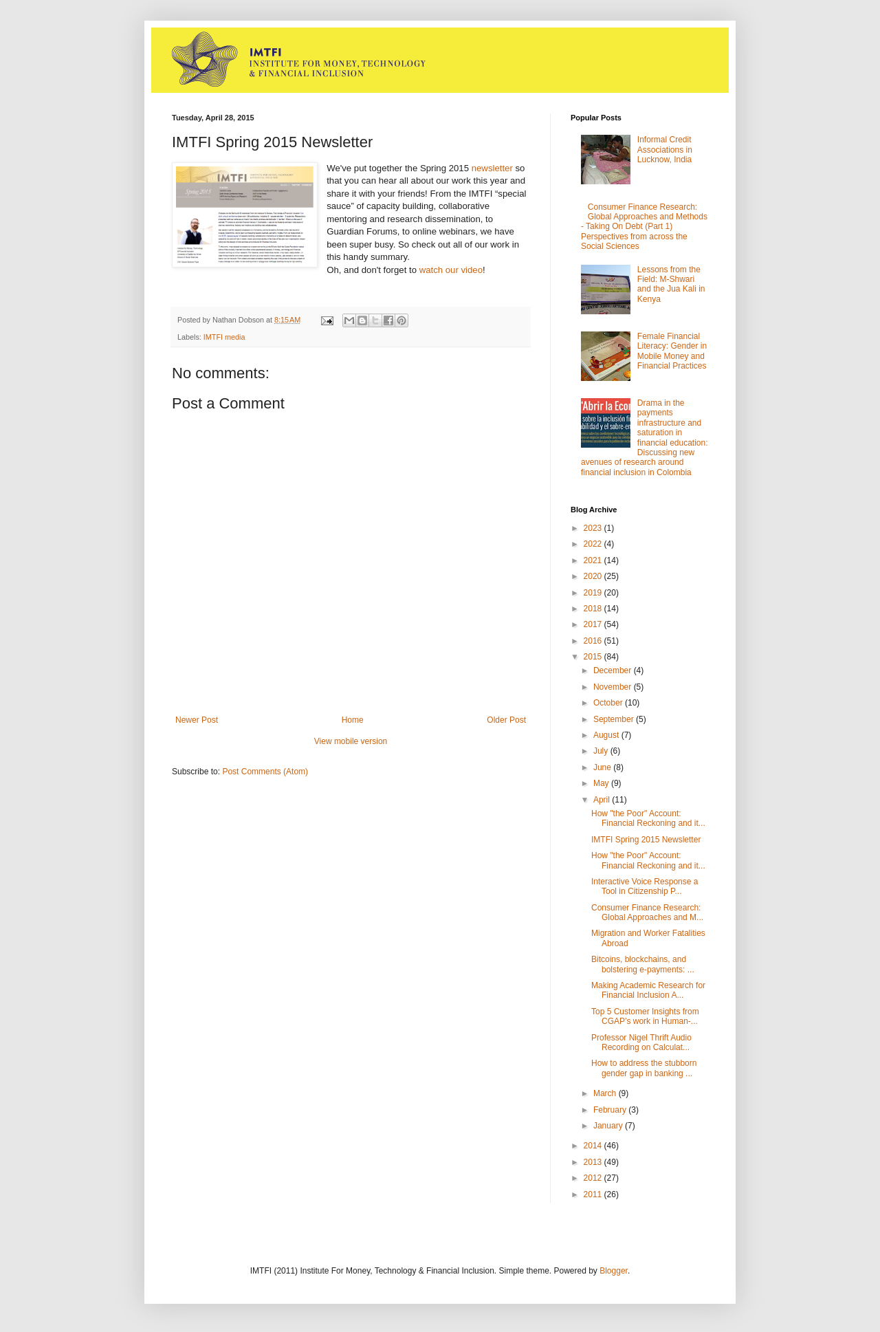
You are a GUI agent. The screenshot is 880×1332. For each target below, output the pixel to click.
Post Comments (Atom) (265, 771)
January (609, 1126)
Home (353, 720)
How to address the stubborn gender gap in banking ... (643, 1068)
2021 (594, 560)
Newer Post (196, 720)
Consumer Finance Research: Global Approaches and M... (647, 912)
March (606, 1093)
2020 (594, 576)
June (603, 767)
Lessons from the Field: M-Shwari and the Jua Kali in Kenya (671, 284)
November (613, 687)
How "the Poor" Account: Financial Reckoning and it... (648, 818)
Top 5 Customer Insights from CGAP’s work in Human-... (645, 1016)
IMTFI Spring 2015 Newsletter (646, 839)
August (607, 735)
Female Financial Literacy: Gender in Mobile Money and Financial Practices (672, 351)
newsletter (492, 168)
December (613, 670)
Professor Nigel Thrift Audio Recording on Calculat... (641, 1042)
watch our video (451, 270)
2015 (594, 657)
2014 (594, 1145)
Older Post (506, 720)
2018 (594, 608)
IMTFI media (224, 337)
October (609, 703)
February (610, 1110)
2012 (594, 1178)
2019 (594, 593)
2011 (594, 1194)
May (602, 783)
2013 (594, 1162)
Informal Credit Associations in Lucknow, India (664, 149)
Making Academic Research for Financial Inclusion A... (648, 990)
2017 (594, 624)
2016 (594, 641)
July (601, 751)
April (602, 800)
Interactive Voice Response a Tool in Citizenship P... (644, 886)
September (614, 719)
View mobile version (351, 741)
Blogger (614, 1271)
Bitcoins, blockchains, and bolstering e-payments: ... (642, 964)
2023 (594, 528)
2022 (594, 544)
